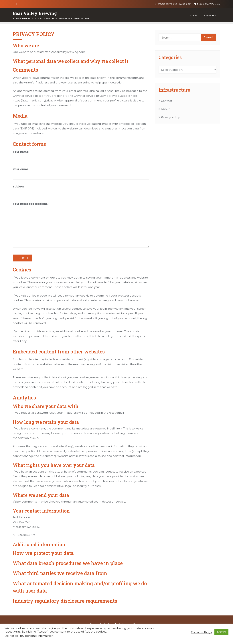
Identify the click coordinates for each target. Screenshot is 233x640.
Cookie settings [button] (201, 632)
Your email (81, 172)
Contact (166, 101)
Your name (81, 155)
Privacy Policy (170, 117)
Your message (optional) (81, 225)
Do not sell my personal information (29, 635)
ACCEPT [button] (221, 632)
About (165, 109)
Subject (81, 190)
